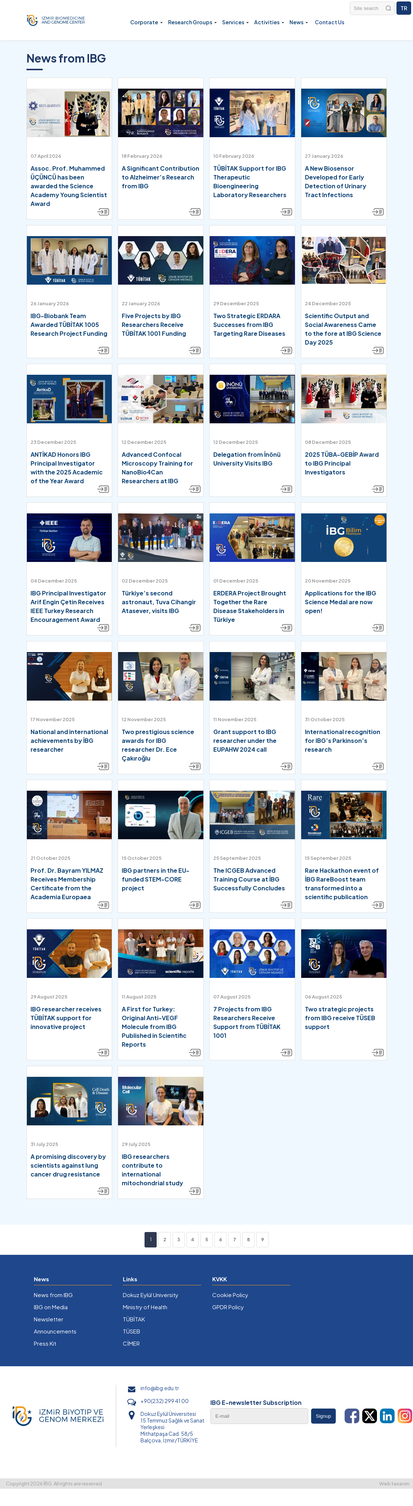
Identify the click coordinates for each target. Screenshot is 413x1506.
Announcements (55, 1331)
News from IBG (53, 1294)
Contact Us (329, 22)
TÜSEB (131, 1331)
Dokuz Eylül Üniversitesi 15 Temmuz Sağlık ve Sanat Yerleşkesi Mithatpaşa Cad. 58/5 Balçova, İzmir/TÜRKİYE (172, 1426)
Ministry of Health (145, 1306)
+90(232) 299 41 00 (164, 1401)
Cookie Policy (230, 1294)
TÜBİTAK (134, 1318)
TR (403, 8)
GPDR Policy (228, 1306)
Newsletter (48, 1318)
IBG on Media (51, 1306)
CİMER (131, 1343)
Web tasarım (394, 1484)
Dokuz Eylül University (150, 1294)
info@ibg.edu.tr (159, 1388)
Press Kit (45, 1343)
